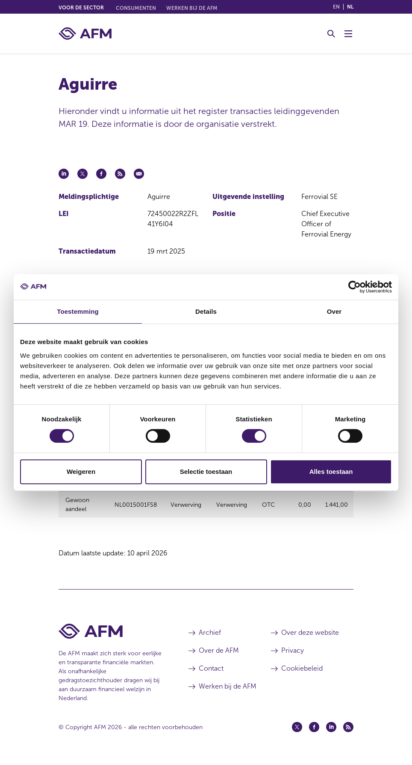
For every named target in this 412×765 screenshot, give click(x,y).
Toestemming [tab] (78, 311)
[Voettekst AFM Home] (111, 636)
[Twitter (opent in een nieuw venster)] (297, 732)
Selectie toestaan (206, 471)
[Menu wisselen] (348, 34)
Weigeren (81, 471)
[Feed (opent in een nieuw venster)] (348, 732)
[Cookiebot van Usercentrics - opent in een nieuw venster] (354, 286)
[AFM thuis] (85, 33)
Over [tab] (334, 311)
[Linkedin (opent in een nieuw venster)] (331, 732)
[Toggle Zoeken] (331, 34)
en (336, 7)
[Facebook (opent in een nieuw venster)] (314, 732)
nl (350, 7)
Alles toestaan (331, 471)
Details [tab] (206, 311)
